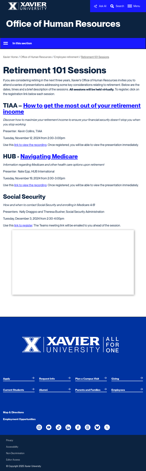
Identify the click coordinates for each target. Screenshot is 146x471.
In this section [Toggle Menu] (17, 43)
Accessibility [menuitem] (12, 447)
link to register (23, 225)
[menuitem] (19, 379)
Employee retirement (66, 57)
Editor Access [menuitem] (13, 459)
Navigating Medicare (49, 156)
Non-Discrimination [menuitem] (15, 453)
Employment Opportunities (19, 419)
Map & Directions (13, 412)
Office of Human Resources (63, 23)
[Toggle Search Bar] (117, 6)
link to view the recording (30, 145)
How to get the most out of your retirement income (72, 108)
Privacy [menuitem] (9, 440)
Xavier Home (10, 57)
